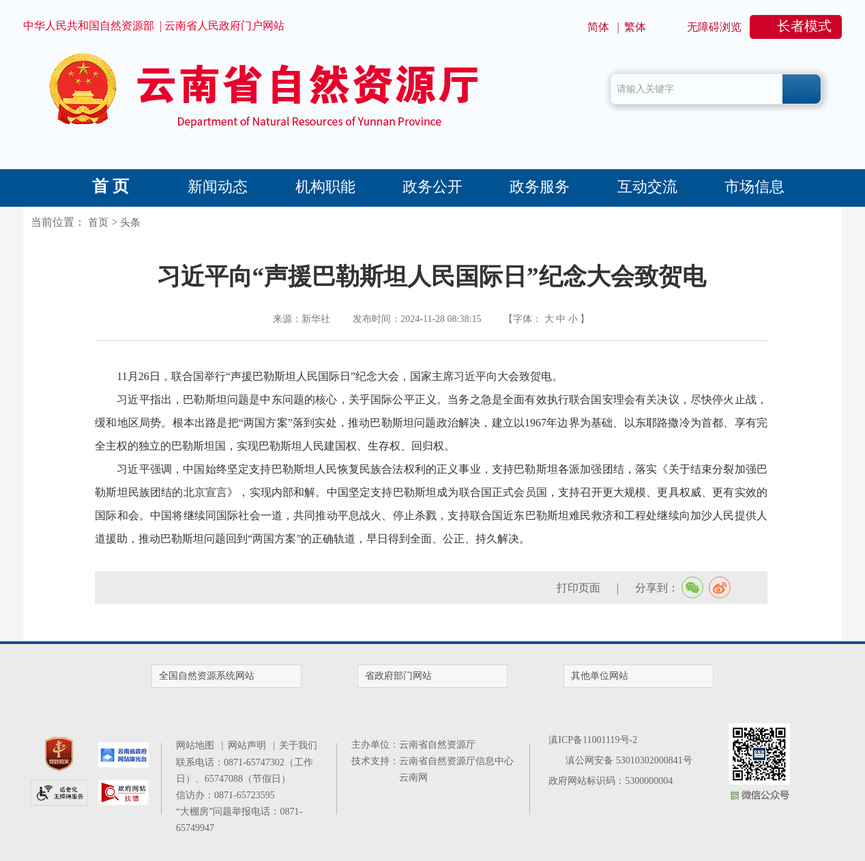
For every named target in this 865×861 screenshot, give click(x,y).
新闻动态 (218, 186)
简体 (598, 27)
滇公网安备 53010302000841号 (629, 760)
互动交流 (647, 186)
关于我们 (298, 745)
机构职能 (325, 186)
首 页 (110, 186)
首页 (98, 222)
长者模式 (804, 25)
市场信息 (754, 186)
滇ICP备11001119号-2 (592, 740)
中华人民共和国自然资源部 (88, 25)
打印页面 (578, 588)
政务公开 (432, 186)
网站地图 (197, 745)
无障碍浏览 (714, 27)
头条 (130, 222)
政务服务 (540, 186)
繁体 (635, 27)
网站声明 (249, 745)
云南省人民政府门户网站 (224, 25)
